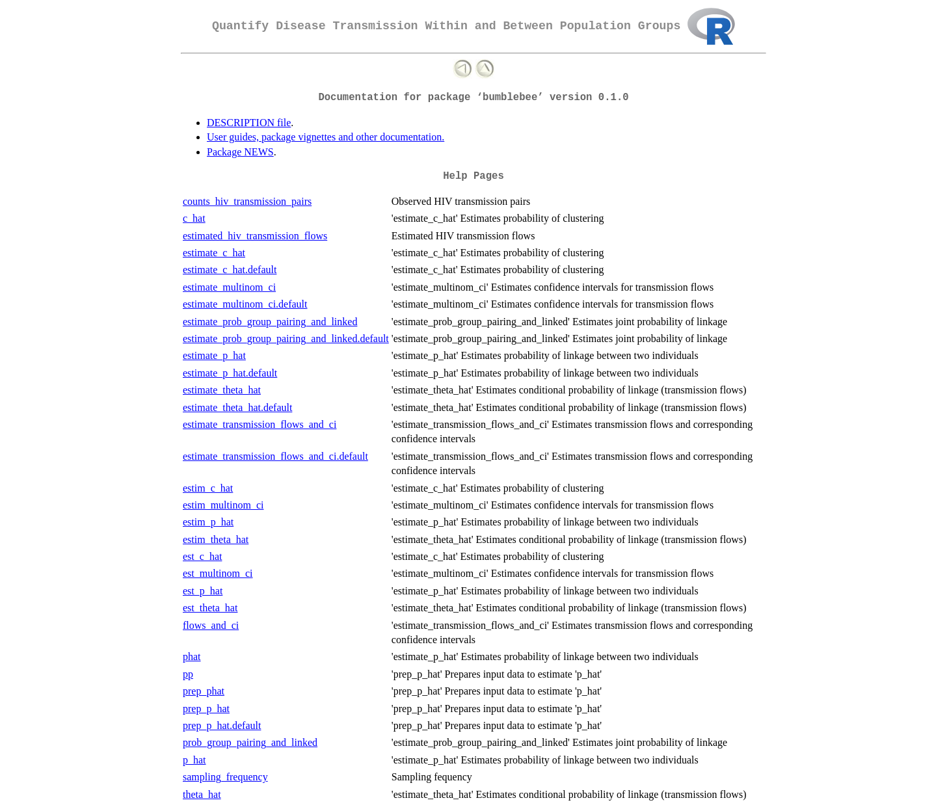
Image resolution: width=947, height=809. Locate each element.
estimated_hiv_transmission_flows (255, 235)
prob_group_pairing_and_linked (250, 742)
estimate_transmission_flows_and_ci (259, 424)
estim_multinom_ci (223, 505)
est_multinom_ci (218, 573)
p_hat (194, 759)
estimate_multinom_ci (229, 287)
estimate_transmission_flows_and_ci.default (275, 456)
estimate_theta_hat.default (237, 407)
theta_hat (202, 794)
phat (192, 656)
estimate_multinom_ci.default (245, 304)
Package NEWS (240, 151)
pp (188, 674)
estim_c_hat (208, 488)
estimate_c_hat (214, 252)
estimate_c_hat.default (229, 269)
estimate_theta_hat (222, 389)
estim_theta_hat (215, 539)
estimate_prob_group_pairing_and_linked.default (286, 338)
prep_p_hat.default (222, 725)
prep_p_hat (206, 708)
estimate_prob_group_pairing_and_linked (270, 321)
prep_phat (203, 690)
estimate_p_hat (214, 355)
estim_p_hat (208, 521)
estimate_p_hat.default (230, 372)
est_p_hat (202, 590)
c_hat (194, 218)
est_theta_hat (210, 607)
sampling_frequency (225, 776)
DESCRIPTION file (249, 122)
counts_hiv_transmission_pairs (247, 201)
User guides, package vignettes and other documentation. (325, 136)
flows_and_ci (211, 625)
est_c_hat (202, 556)
